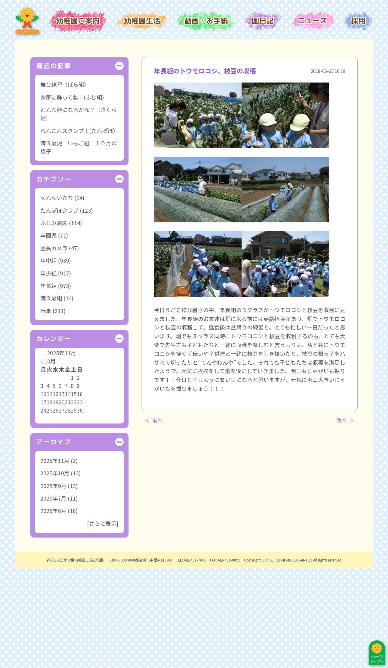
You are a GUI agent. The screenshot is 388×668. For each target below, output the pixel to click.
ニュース (312, 20)
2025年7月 (53, 598)
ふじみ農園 (54, 322)
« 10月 (48, 460)
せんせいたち (56, 297)
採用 (358, 20)
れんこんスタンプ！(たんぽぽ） (79, 230)
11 (49, 493)
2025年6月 (53, 610)
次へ (341, 519)
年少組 (48, 372)
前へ (157, 519)
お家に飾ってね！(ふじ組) (72, 197)
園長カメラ (54, 347)
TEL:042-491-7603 (191, 659)
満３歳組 (51, 397)
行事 (45, 410)
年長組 (48, 385)
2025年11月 (54, 560)
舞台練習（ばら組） (64, 184)
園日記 (263, 20)
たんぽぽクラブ (59, 309)
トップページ (27, 21)
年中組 (48, 360)
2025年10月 (54, 572)
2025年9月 (53, 585)
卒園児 (48, 335)
